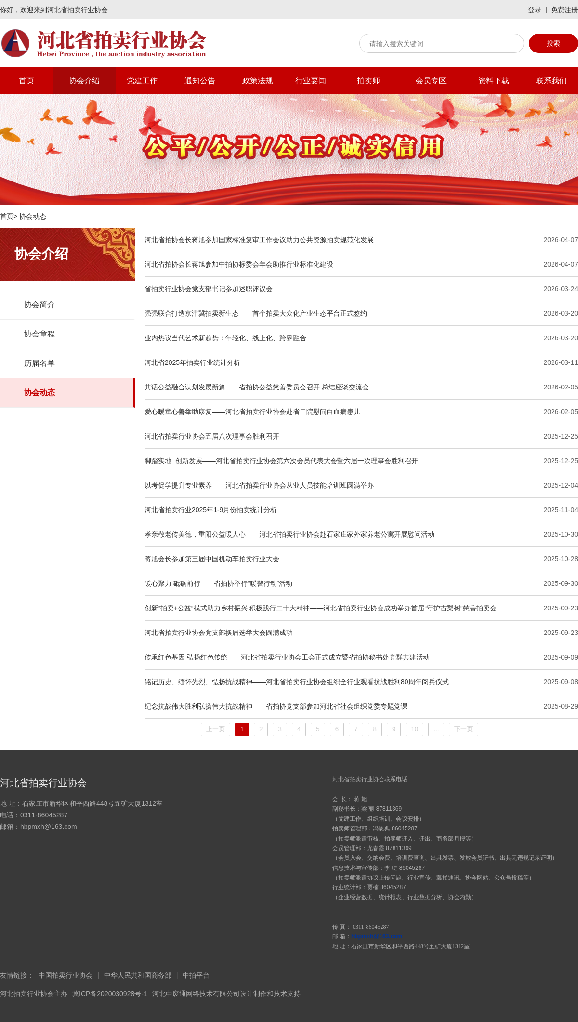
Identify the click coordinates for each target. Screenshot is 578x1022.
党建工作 (142, 81)
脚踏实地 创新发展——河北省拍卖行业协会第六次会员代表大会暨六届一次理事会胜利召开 (281, 461)
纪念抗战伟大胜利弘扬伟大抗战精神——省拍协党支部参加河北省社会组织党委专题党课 (275, 706)
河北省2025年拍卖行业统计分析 (192, 362)
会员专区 (431, 81)
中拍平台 (196, 975)
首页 (26, 81)
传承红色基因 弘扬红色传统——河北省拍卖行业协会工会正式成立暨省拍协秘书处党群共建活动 (287, 657)
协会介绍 (84, 81)
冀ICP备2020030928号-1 (109, 993)
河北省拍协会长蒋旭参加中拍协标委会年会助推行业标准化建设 (238, 264)
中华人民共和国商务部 (137, 975)
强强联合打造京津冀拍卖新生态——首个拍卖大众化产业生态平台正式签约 (255, 313)
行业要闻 (310, 81)
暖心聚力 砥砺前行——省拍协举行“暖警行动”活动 (218, 583)
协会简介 (39, 304)
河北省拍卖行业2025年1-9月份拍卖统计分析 (210, 510)
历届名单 (39, 363)
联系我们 (551, 81)
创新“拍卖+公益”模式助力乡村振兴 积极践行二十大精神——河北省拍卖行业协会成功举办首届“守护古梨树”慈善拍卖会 (320, 608)
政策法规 (257, 81)
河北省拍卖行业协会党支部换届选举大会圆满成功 (218, 632)
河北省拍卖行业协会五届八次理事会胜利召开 (211, 436)
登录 (534, 9)
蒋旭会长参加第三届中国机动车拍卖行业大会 (211, 559)
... (436, 729)
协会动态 (39, 392)
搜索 (553, 43)
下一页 (463, 729)
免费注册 (564, 9)
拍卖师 (368, 81)
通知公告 (199, 81)
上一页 (215, 729)
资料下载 (493, 81)
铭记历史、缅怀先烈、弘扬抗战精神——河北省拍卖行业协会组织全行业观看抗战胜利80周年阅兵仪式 (296, 682)
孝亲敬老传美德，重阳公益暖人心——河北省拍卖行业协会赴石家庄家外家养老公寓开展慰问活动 (289, 534)
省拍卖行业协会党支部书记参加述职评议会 (208, 289)
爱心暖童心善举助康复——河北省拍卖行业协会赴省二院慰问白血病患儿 (252, 411)
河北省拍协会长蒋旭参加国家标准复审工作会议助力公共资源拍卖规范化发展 (259, 240)
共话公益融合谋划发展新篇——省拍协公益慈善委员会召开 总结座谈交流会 (256, 387)
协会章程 (39, 334)
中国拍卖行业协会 (65, 975)
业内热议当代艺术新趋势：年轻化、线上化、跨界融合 (225, 338)
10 (414, 729)
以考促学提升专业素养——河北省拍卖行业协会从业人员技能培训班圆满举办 (259, 485)
